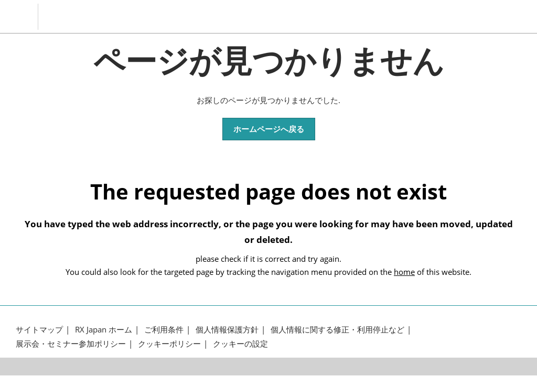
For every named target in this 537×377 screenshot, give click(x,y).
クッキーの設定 (240, 344)
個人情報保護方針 (227, 330)
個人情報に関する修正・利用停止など (337, 330)
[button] (268, 129)
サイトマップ (39, 330)
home (404, 272)
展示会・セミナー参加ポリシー (71, 344)
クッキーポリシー (169, 344)
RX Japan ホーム (103, 330)
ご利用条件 (164, 330)
